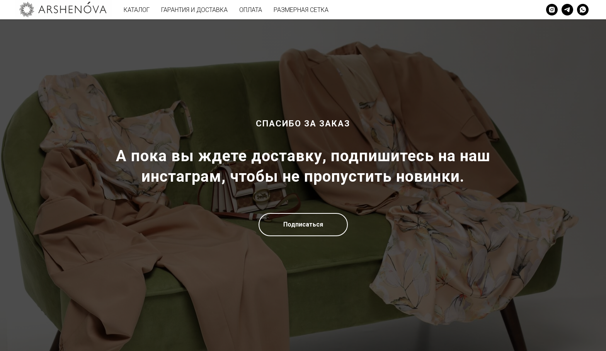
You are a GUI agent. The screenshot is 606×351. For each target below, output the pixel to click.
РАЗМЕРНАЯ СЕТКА (301, 10)
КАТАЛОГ (137, 10)
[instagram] (552, 9)
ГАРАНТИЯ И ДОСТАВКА (194, 10)
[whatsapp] (583, 9)
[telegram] (567, 9)
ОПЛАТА (250, 10)
